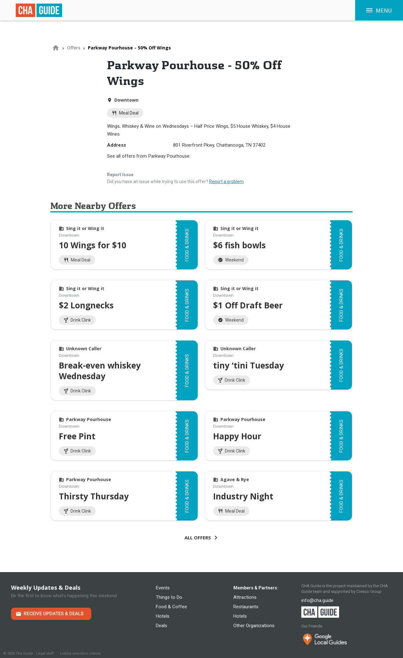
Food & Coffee (171, 607)
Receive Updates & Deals (53, 613)
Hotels (162, 616)
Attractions (245, 597)
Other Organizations (254, 625)
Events (163, 588)
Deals (161, 625)
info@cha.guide (317, 600)
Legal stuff (45, 653)
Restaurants (245, 607)
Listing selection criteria (80, 653)
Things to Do (169, 597)
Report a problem (226, 181)
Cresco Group (369, 591)
